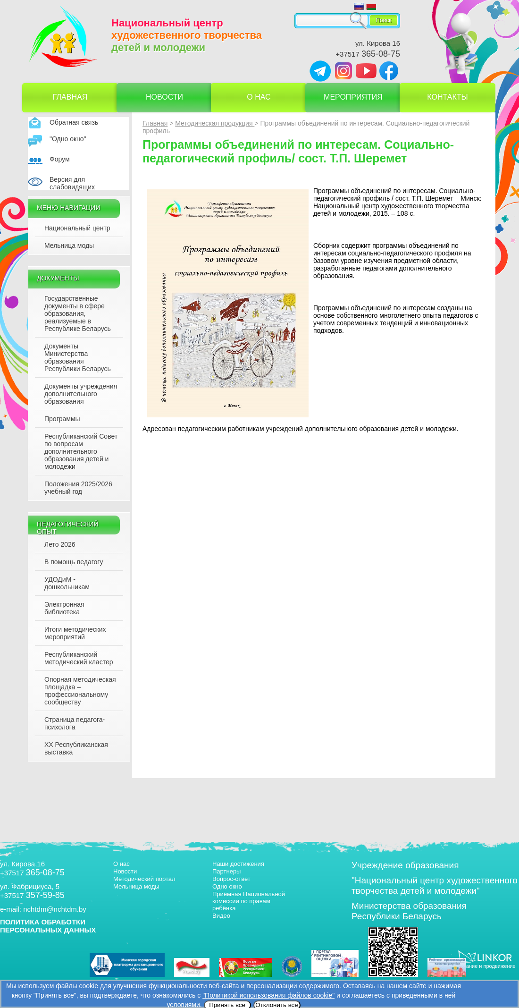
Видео (221, 915)
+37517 (367, 54)
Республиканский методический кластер (78, 658)
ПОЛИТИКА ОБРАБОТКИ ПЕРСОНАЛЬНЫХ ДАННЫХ (48, 926)
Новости (164, 97)
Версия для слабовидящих (72, 183)
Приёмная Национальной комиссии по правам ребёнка (248, 901)
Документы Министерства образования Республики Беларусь (77, 357)
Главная (70, 97)
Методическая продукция (214, 123)
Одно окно (227, 886)
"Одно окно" (68, 139)
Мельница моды (69, 245)
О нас (258, 97)
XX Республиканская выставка (76, 748)
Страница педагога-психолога (74, 723)
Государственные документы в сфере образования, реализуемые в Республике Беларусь (77, 313)
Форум (60, 159)
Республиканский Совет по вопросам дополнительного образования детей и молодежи (80, 451)
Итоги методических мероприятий (75, 633)
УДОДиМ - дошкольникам (67, 583)
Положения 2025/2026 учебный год (78, 487)
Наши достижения (238, 863)
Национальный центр (77, 228)
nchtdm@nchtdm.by (54, 909)
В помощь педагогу (73, 562)
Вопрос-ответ (231, 878)
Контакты (447, 97)
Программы (62, 419)
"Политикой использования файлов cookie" (268, 995)
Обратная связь (74, 122)
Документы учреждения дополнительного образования (80, 393)
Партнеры (226, 871)
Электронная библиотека (64, 608)
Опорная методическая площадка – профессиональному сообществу (80, 691)
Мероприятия (353, 97)
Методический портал (144, 878)
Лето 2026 (59, 544)
